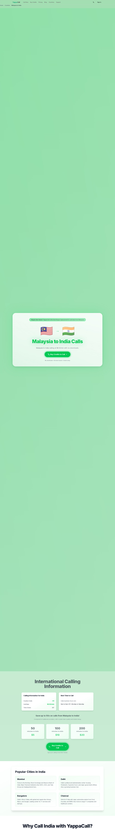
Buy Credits (33, 2)
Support (58, 2)
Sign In (99, 2)
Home (1, 5)
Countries (51, 2)
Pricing (40, 2)
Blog (45, 2)
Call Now (25, 2)
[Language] (93, 2)
